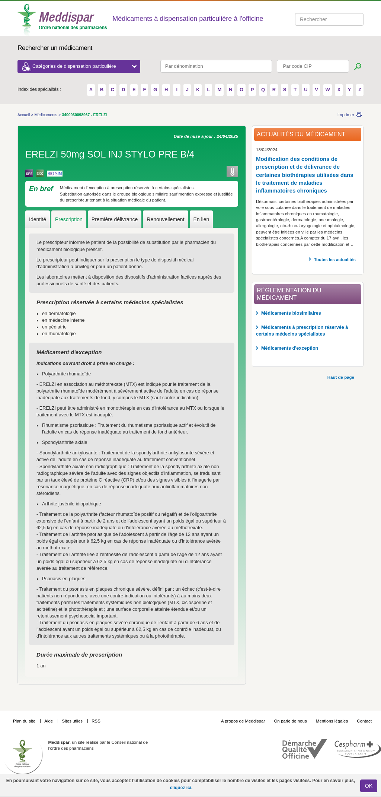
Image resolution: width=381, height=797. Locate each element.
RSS (96, 721)
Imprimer (345, 114)
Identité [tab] (37, 219)
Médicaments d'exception (289, 348)
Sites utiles (73, 721)
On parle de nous (290, 721)
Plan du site (24, 721)
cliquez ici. (181, 787)
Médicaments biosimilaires (291, 313)
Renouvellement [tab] (165, 219)
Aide (49, 721)
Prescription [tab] (69, 219)
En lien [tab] (201, 219)
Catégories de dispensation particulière (84, 66)
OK (368, 786)
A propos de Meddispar (243, 721)
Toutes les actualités (335, 259)
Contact (364, 721)
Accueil (24, 115)
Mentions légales (332, 721)
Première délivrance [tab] (115, 219)
